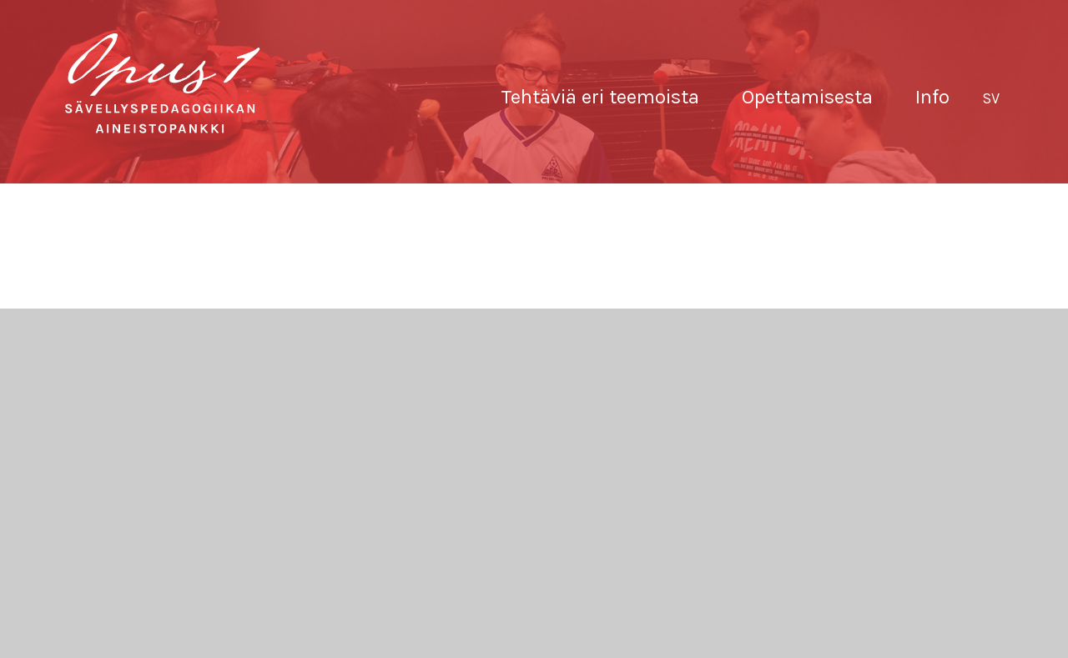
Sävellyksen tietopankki (162, 83)
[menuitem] (991, 99)
